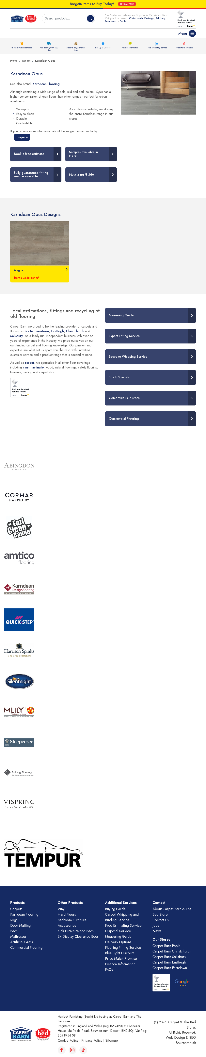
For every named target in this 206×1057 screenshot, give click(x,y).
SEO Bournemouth (186, 1040)
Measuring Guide (118, 936)
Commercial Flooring (26, 947)
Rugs (13, 920)
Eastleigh (149, 18)
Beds (14, 931)
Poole (123, 21)
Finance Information (130, 47)
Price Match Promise (184, 47)
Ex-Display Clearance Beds (78, 936)
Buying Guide (115, 909)
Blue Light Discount (103, 47)
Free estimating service (157, 47)
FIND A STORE (127, 4)
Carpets (16, 909)
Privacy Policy (91, 1040)
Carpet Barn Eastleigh (169, 962)
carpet (29, 362)
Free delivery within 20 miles (49, 49)
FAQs (109, 969)
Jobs (155, 925)
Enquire (22, 137)
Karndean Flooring (46, 84)
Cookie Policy (68, 1040)
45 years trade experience (21, 47)
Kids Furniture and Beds (76, 931)
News (156, 931)
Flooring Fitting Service (123, 947)
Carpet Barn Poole (166, 945)
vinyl (26, 367)
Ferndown (111, 21)
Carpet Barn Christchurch (171, 951)
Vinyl (61, 909)
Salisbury (161, 18)
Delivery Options (118, 942)
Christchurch (136, 18)
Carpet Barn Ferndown (169, 967)
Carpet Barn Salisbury (169, 956)
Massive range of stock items (76, 49)
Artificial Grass (21, 942)
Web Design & (177, 1037)
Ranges (26, 61)
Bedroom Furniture (72, 920)
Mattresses (18, 936)
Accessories (67, 925)
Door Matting (20, 925)
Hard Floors (67, 914)
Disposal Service (118, 931)
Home (13, 61)
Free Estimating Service (123, 925)
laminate (37, 367)
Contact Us (160, 920)
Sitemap (111, 1040)
